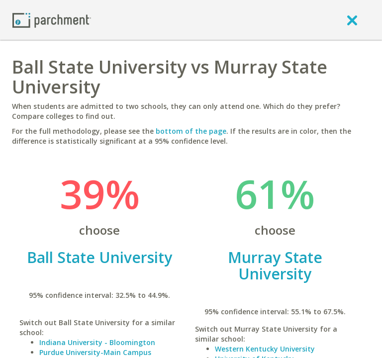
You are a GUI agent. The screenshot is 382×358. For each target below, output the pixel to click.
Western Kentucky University (265, 349)
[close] (352, 20)
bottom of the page (191, 131)
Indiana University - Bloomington (97, 342)
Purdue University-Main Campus (95, 352)
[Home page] (51, 19)
